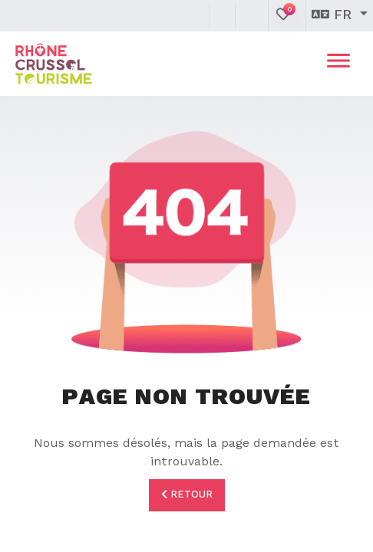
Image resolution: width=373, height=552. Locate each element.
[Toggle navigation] (338, 63)
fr (334, 15)
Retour (187, 494)
